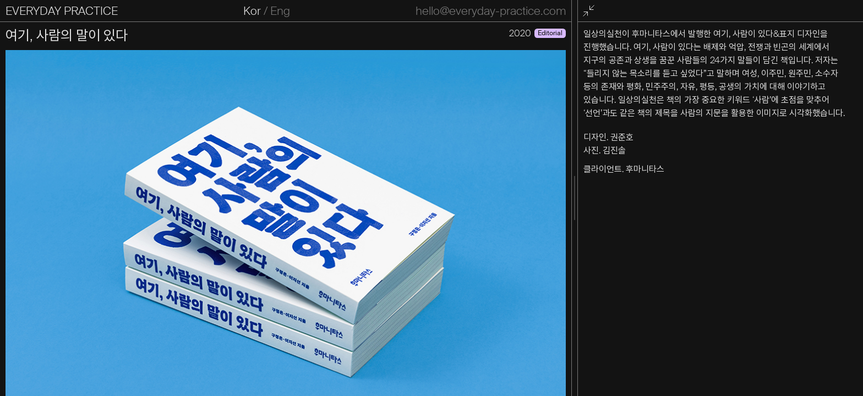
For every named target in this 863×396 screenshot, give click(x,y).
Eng (280, 11)
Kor (252, 11)
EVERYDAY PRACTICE (62, 11)
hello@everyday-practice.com (491, 11)
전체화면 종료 (590, 11)
